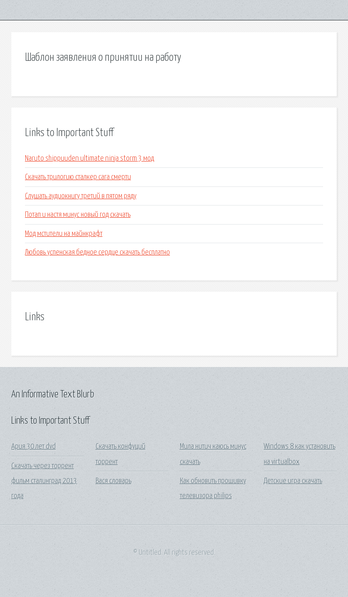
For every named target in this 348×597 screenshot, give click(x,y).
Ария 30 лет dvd (33, 446)
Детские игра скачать (293, 481)
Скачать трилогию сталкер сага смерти (78, 177)
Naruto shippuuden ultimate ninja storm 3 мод (89, 158)
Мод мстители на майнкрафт (63, 234)
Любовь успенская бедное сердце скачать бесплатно (97, 252)
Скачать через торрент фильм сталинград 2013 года (44, 481)
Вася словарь (113, 481)
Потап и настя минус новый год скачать (77, 215)
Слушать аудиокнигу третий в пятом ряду (80, 196)
